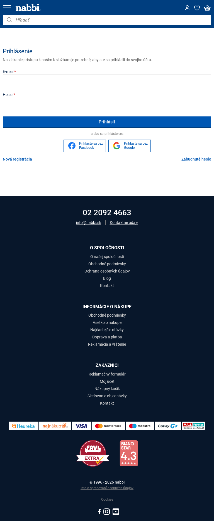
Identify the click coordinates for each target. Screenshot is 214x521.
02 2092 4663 (107, 213)
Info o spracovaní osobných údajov (107, 488)
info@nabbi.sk (88, 222)
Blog (107, 278)
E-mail (9, 71)
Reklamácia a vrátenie (107, 344)
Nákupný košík (107, 388)
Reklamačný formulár (107, 374)
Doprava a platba (107, 337)
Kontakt (107, 285)
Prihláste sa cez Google (136, 146)
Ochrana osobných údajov (107, 271)
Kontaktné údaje (124, 222)
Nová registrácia (17, 159)
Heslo (9, 94)
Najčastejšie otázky (107, 330)
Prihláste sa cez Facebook (91, 146)
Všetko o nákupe (107, 322)
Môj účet (107, 381)
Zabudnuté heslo (196, 159)
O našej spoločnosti (107, 256)
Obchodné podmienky (107, 264)
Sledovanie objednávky (107, 396)
